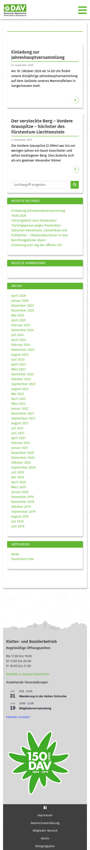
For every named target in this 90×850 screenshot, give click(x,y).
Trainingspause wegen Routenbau (36, 225)
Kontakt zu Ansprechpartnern (27, 674)
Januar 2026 (20, 301)
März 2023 (18, 369)
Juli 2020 (17, 472)
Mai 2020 (17, 477)
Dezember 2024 (22, 330)
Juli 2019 (17, 521)
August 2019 (19, 516)
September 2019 (23, 512)
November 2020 (22, 458)
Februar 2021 (20, 443)
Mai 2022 (17, 394)
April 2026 (18, 296)
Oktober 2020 (21, 462)
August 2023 (20, 355)
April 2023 (18, 364)
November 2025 (22, 310)
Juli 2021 (17, 428)
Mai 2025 (17, 315)
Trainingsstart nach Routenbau (34, 220)
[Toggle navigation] (83, 10)
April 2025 (18, 320)
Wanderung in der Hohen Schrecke (43, 696)
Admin (45, 838)
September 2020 (23, 467)
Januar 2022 (19, 408)
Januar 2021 (19, 448)
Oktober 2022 (21, 379)
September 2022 (23, 384)
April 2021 (18, 438)
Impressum (45, 815)
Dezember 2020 (22, 453)
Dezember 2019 (22, 497)
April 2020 (18, 482)
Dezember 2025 (22, 305)
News (15, 554)
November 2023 (22, 350)
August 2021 (19, 423)
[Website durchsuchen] (41, 185)
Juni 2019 (17, 526)
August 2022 (20, 389)
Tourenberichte (22, 559)
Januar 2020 (20, 492)
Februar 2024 (20, 345)
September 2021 (23, 418)
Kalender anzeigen (18, 717)
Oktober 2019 (21, 507)
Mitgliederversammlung (35, 708)
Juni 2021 (17, 433)
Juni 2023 (17, 359)
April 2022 (18, 399)
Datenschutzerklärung (45, 823)
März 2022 (18, 404)
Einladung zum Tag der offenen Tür (36, 245)
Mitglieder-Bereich (45, 830)
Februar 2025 (20, 325)
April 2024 (18, 340)
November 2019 (22, 502)
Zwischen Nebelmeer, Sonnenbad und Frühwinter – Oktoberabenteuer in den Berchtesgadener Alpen (39, 235)
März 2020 (18, 487)
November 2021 (22, 413)
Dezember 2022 (22, 374)
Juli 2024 (17, 335)
